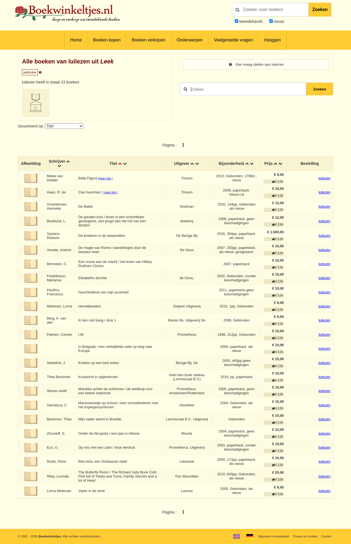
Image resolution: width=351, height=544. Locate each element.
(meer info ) (106, 178)
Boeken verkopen (148, 40)
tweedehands (251, 21)
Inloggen (272, 40)
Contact (326, 536)
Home (76, 40)
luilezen (324, 178)
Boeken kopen (106, 40)
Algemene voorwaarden (270, 536)
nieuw (278, 21)
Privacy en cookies (304, 536)
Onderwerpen (190, 40)
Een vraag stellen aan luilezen (256, 64)
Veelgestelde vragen (233, 40)
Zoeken (320, 9)
